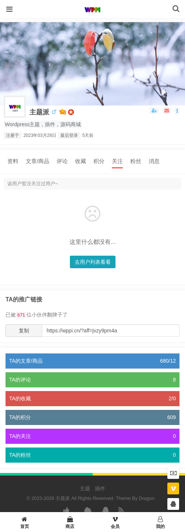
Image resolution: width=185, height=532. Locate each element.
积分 (98, 161)
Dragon (147, 498)
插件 (100, 488)
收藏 (80, 161)
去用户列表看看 (93, 262)
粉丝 (135, 161)
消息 (154, 161)
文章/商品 (37, 161)
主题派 (39, 112)
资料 (12, 161)
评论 (62, 161)
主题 (85, 488)
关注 (117, 161)
